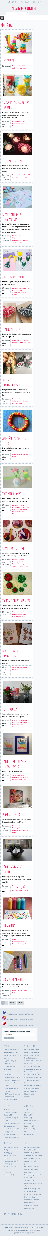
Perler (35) (7, 1169)
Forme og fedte (16, 121)
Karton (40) (8, 1164)
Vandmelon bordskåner (16, 600)
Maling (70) (8, 1153)
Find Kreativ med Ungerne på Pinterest (20, 1025)
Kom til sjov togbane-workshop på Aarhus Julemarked (31, 1169)
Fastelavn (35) (29, 1126)
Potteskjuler (9, 709)
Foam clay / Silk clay (18, 511)
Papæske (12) (9, 1175)
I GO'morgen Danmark (12, 1094)
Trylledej (26, 890)
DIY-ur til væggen (12, 814)
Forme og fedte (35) (11, 1134)
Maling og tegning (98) (12, 1123)
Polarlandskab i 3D (30, 1091)
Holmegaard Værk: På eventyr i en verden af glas (32, 1161)
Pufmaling (8, 925)
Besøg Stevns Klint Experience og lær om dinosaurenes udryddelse (33, 1152)
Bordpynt (21, 505)
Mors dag (19, 68)
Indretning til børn (17, 828)
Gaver (23, 121)
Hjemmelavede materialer (19, 123)
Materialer (8, 1143)
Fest (28, 288)
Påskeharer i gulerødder (32, 1085)
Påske (24, 290)
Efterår (25, 175)
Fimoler (25, 177)
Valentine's (15, 242)
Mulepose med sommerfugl (10, 653)
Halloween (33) (29, 1129)
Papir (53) (7, 1158)
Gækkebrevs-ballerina (31, 1088)
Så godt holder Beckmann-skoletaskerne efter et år (33, 1183)
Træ (28, 342)
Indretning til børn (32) (11, 1137)
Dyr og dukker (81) (10, 1126)
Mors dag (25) (29, 1134)
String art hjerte (12, 329)
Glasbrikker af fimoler (15, 548)
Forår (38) (27, 1123)
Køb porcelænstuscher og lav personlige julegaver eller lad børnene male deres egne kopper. (16, 392)
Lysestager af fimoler (14, 161)
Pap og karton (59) (10, 1155)
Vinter (20, 177)
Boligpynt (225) (9, 1109)
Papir (25, 779)
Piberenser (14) (9, 1172)
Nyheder (7, 1046)
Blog (26, 1143)
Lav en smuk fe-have (31, 1052)
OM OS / (21, 2)
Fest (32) (27, 1132)
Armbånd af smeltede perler (14, 440)
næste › (12, 1003)
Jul (29, 175)
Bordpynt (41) (9, 1132)
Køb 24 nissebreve (36, 2)
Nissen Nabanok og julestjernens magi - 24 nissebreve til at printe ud (32, 1066)
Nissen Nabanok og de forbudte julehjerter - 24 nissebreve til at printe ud (32, 1058)
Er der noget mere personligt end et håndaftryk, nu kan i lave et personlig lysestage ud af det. (16, 879)
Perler (14, 456)
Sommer (25, 68)
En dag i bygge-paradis (32, 1147)
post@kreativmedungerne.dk (24, 1233)
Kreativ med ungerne (24, 8)
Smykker (19, 454)
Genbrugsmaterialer (17, 724)
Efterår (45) (28, 1115)
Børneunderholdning (13, 1214)
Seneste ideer (29, 1046)
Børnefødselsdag (17, 614)
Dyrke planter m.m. (24, 720)
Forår (13, 68)
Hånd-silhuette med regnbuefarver (14, 764)
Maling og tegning (17, 240)
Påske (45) (28, 1118)
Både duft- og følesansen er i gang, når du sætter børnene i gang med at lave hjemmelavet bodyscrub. (15, 115)
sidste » (20, 1003)
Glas (20, 242)
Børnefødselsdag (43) (11, 1129)
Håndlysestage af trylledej (12, 869)
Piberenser (15, 514)
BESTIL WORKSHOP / (12, 2)
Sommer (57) (28, 1112)
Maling (20, 403)
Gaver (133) (8, 1115)
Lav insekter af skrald (31, 1050)
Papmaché (15, 727)
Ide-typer (7, 1105)
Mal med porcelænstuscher (12, 382)
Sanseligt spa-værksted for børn (15, 105)
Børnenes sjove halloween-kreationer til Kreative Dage (32, 1205)
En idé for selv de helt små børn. (12, 771)
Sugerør (14, 294)
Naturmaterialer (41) (11, 1161)
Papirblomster (10, 59)
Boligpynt (14, 66)
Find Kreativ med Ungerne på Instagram (18, 1019)
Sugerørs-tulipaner (13, 276)
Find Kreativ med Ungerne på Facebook (20, 1014)
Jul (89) (26, 1109)
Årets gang (28, 1105)
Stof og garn (22, 342)
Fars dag (19, 340)
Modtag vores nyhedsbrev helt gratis (17, 1031)
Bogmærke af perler (13, 979)
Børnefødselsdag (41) (31, 1120)
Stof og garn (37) (10, 1166)
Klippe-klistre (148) (10, 1112)
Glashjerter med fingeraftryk (11, 216)
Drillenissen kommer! (31, 1200)
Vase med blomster (13, 493)
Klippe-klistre (22, 66)
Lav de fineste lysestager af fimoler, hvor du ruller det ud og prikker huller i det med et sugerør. (15, 168)
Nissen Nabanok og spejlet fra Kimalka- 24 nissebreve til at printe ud (32, 1074)
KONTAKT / (27, 2)
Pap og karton (22, 292)
